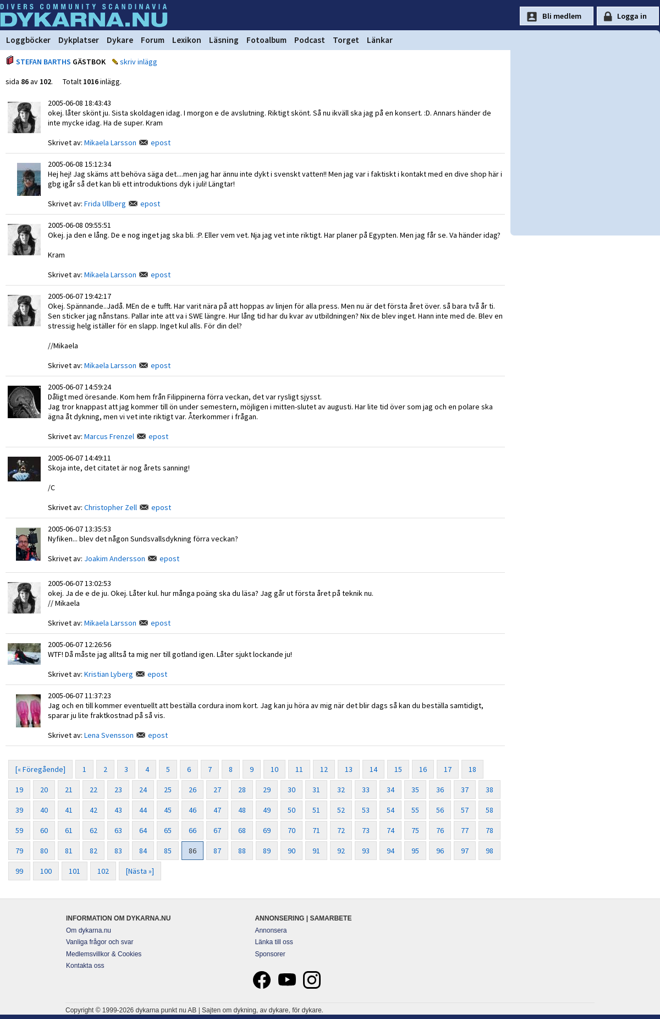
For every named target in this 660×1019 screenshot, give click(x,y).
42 (93, 810)
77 (465, 830)
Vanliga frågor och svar (100, 942)
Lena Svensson (109, 735)
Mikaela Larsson (110, 142)
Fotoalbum (266, 40)
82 (93, 851)
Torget (346, 40)
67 (217, 830)
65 (168, 830)
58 (489, 810)
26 (192, 790)
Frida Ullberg (105, 204)
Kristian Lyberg (108, 674)
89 (267, 851)
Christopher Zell (110, 507)
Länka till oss (274, 942)
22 (93, 790)
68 (242, 830)
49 (267, 810)
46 (192, 810)
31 (316, 790)
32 (341, 790)
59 (19, 830)
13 (349, 769)
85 (168, 851)
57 (465, 810)
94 (390, 851)
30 (291, 790)
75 (415, 830)
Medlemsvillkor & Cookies (103, 954)
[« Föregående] (40, 769)
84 (143, 851)
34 (390, 790)
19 (19, 790)
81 (69, 851)
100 (46, 871)
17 (448, 769)
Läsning (224, 40)
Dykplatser (78, 40)
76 (440, 830)
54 (390, 810)
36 (440, 790)
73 (366, 830)
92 (341, 851)
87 (217, 851)
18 (472, 769)
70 (291, 830)
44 (143, 810)
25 (168, 790)
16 (423, 769)
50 (291, 810)
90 (291, 851)
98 (489, 851)
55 (415, 810)
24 (143, 790)
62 (93, 830)
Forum (152, 40)
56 (440, 810)
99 (19, 871)
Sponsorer (270, 954)
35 (415, 790)
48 (242, 810)
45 (168, 810)
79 (19, 851)
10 (274, 769)
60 (44, 830)
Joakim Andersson (114, 558)
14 (373, 769)
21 (69, 790)
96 (440, 851)
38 (489, 790)
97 (465, 851)
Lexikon (186, 40)
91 (316, 851)
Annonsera (271, 930)
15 (398, 769)
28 (242, 790)
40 (44, 810)
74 (390, 830)
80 (44, 851)
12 (324, 769)
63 (118, 830)
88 (242, 851)
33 (366, 790)
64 (143, 830)
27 (217, 790)
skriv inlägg (138, 62)
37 (465, 790)
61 (69, 830)
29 (267, 790)
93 (366, 851)
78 (489, 830)
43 (118, 810)
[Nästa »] (140, 871)
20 (44, 790)
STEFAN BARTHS (43, 62)
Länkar (380, 40)
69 (267, 830)
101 (74, 871)
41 (69, 810)
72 (341, 830)
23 (118, 790)
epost (160, 142)
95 (415, 851)
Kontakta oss (85, 965)
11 (299, 769)
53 (366, 810)
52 (341, 810)
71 (316, 830)
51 (316, 810)
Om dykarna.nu (88, 930)
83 (118, 851)
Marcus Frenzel (109, 436)
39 (19, 810)
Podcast (309, 40)
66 (192, 830)
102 (103, 871)
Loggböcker (28, 40)
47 (217, 810)
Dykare (120, 40)
